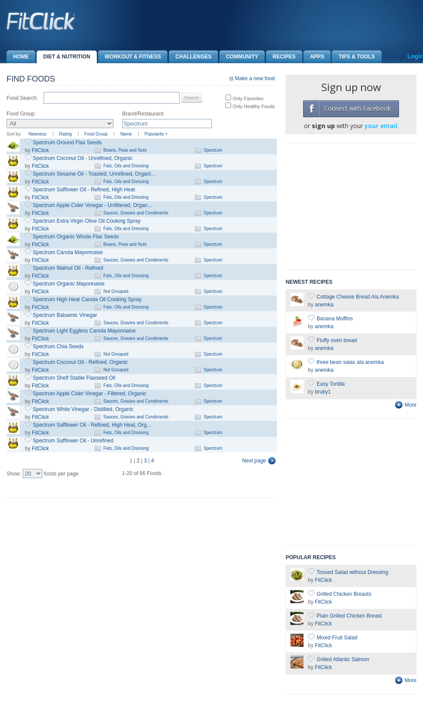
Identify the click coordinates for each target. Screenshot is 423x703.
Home (18, 57)
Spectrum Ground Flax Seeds (67, 142)
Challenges (190, 57)
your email (381, 126)
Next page (254, 461)
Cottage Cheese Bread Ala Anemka (358, 297)
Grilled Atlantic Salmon (343, 659)
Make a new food (255, 78)
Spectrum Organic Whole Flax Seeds (76, 237)
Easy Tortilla (331, 384)
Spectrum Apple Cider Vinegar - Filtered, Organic (90, 394)
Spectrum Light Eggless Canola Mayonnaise (84, 331)
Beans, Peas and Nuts (125, 150)
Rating (65, 134)
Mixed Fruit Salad (337, 638)
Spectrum (213, 150)
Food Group (96, 134)
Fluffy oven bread (337, 340)
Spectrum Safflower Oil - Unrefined (73, 441)
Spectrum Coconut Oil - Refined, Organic (80, 362)
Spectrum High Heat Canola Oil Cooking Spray (87, 299)
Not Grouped (115, 291)
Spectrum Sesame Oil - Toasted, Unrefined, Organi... (94, 174)
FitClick (40, 150)
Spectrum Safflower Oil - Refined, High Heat (84, 190)
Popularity (154, 134)
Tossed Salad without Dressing (352, 572)
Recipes (281, 57)
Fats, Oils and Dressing (126, 165)
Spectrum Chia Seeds (58, 346)
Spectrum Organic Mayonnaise (69, 284)
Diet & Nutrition (63, 57)
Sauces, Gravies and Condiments (135, 213)
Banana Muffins (335, 319)
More (410, 405)
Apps (314, 57)
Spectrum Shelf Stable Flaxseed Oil (74, 378)
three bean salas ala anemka (350, 362)
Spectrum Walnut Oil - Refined (68, 268)
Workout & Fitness (129, 57)
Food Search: (22, 98)
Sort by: (14, 134)
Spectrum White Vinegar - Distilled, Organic (83, 409)
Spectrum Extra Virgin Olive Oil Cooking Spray (86, 221)
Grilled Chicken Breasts (344, 594)
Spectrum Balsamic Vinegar (65, 315)
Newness (37, 134)
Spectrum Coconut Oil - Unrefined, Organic (83, 158)
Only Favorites (247, 98)
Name (126, 134)
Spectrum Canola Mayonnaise (68, 252)
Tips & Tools (353, 57)
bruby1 (323, 392)
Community (238, 57)
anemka (324, 305)
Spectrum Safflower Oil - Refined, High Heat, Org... (92, 425)
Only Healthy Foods (253, 106)
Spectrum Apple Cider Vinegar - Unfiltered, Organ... (92, 205)
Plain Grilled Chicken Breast (349, 616)
